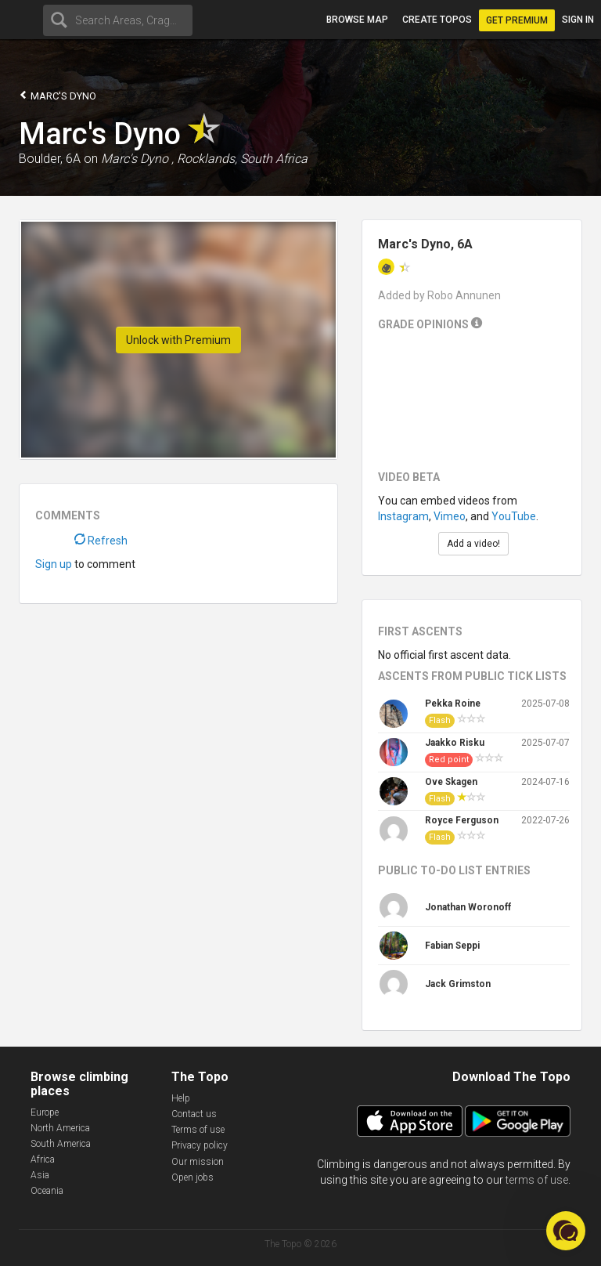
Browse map (357, 19)
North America (60, 1128)
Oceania (47, 1190)
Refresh (101, 540)
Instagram (403, 516)
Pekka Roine (452, 703)
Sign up (53, 564)
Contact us (194, 1114)
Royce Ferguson (461, 820)
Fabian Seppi (452, 945)
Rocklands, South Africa (242, 158)
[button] (565, 1230)
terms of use (537, 1180)
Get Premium (517, 20)
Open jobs (192, 1177)
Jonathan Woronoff (468, 907)
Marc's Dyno (57, 95)
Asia (40, 1175)
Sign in (578, 19)
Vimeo (450, 516)
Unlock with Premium (178, 340)
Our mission (197, 1161)
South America (61, 1143)
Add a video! (473, 543)
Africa (43, 1159)
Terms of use (198, 1129)
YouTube (513, 516)
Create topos (437, 19)
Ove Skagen (451, 781)
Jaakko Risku (454, 742)
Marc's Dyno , (137, 158)
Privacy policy (199, 1145)
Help (180, 1098)
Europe (45, 1112)
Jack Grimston (458, 983)
